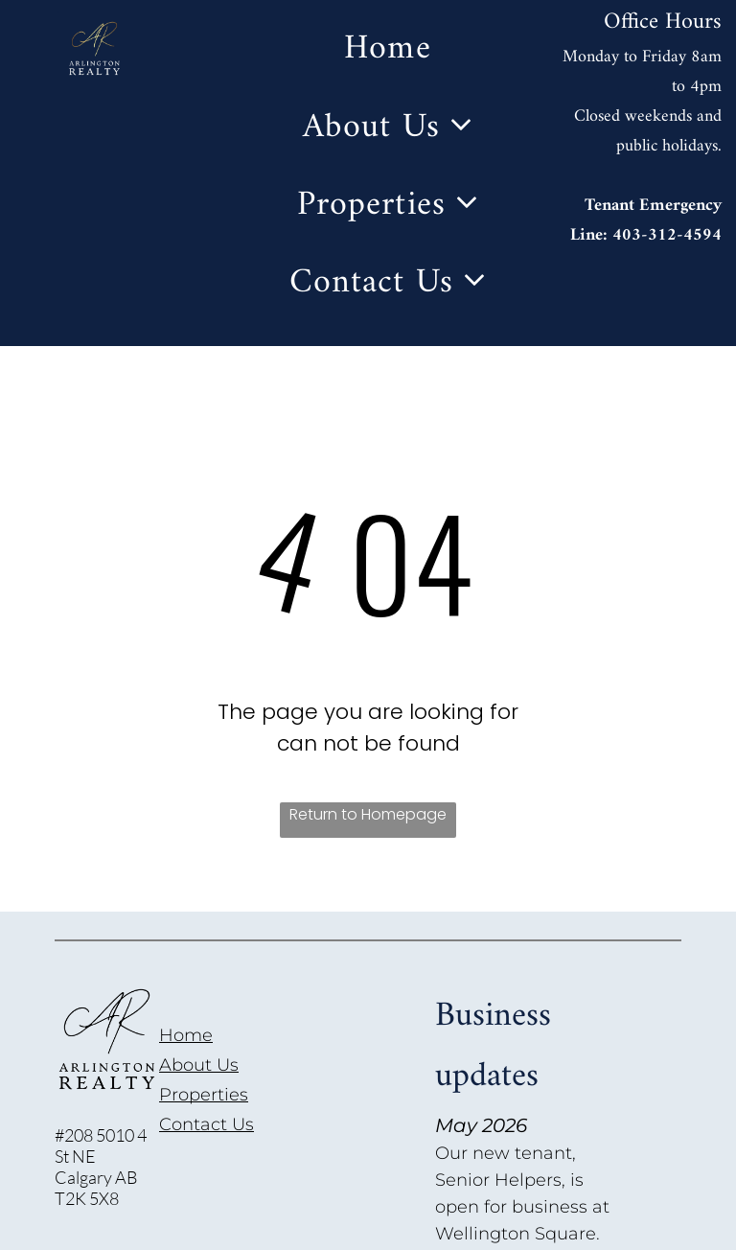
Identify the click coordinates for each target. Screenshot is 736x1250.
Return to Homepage (368, 814)
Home (186, 1035)
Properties (203, 1094)
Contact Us (206, 1124)
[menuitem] (387, 49)
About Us (199, 1065)
